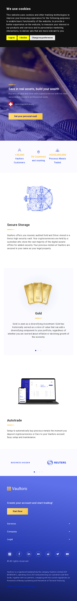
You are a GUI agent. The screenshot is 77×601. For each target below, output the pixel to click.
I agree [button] (12, 38)
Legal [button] (10, 539)
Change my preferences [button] (42, 38)
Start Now (17, 511)
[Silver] (38, 350)
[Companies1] (34, 472)
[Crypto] (40, 350)
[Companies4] (42, 472)
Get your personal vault (25, 116)
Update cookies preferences (21, 586)
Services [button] (11, 523)
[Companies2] (36, 472)
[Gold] (35, 350)
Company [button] (12, 531)
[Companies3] (39, 472)
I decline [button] (23, 38)
